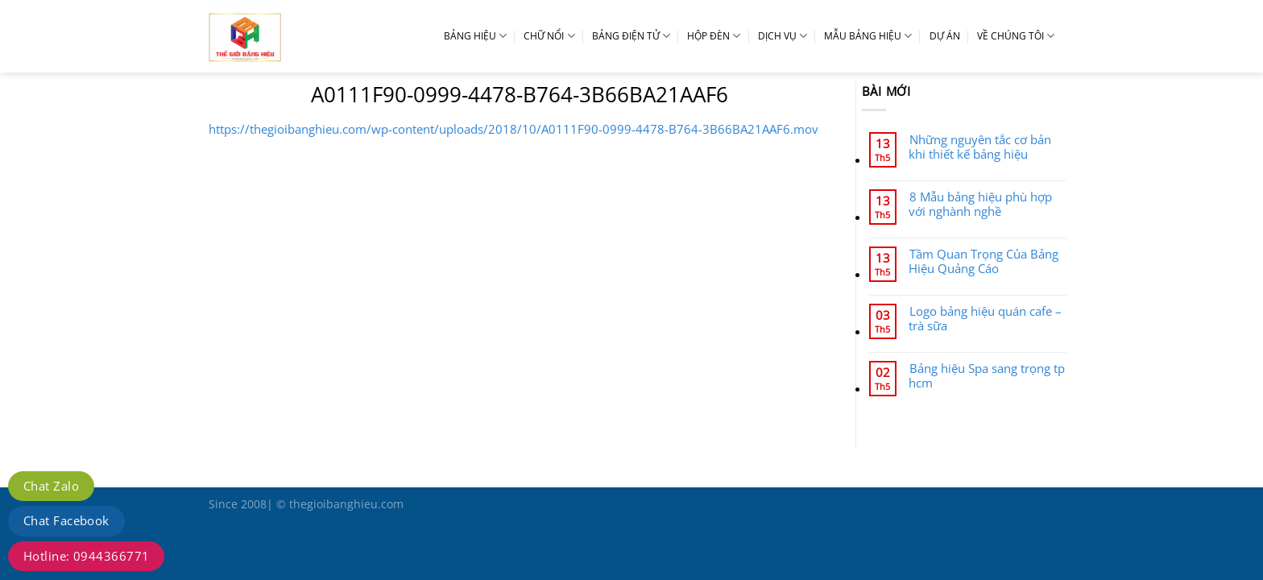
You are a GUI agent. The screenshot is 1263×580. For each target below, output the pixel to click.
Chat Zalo (51, 486)
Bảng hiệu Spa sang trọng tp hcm (987, 375)
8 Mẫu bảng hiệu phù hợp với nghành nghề (980, 203)
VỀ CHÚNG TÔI (1015, 36)
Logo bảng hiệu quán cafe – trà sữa (985, 318)
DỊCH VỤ (782, 36)
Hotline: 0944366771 (86, 556)
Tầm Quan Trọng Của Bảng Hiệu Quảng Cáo (983, 261)
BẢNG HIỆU (475, 36)
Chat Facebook (66, 520)
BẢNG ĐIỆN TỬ (631, 36)
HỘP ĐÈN (713, 36)
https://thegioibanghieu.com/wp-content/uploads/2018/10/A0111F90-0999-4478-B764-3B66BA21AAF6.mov (513, 129)
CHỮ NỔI (549, 36)
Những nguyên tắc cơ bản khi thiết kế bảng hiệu (980, 146)
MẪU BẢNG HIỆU (868, 36)
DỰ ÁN (945, 36)
